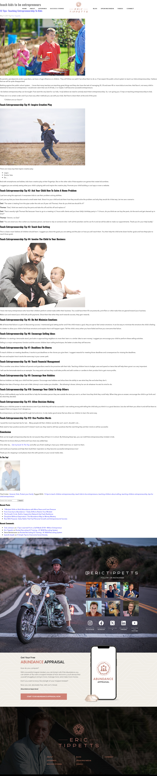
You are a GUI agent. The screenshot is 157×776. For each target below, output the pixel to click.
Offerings (42, 8)
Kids (17, 494)
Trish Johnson (9, 527)
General (12, 494)
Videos (120, 8)
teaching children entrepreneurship (134, 494)
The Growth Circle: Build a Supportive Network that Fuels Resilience (28, 514)
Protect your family (27, 494)
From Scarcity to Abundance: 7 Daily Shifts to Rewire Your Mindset (28, 511)
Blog (95, 8)
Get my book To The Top (21, 444)
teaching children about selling (109, 494)
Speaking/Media (107, 8)
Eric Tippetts (8, 530)
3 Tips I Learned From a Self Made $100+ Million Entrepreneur (39, 527)
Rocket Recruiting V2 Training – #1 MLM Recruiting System (37, 530)
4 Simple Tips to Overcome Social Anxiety (32, 535)
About (32, 8)
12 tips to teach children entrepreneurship (59, 494)
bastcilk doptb (9, 535)
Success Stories (57, 8)
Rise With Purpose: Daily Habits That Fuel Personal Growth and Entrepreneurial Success (35, 518)
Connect (130, 8)
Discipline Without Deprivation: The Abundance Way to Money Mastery (30, 516)
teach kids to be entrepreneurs (86, 494)
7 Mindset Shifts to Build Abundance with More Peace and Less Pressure (30, 509)
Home (24, 8)
